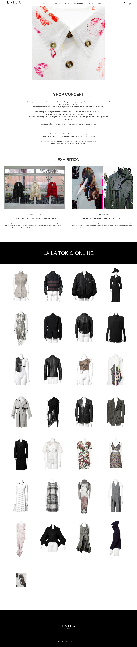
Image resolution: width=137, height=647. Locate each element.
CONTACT (90, 3)
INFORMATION (78, 3)
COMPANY (101, 3)
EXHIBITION (57, 3)
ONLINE (67, 3)
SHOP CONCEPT (44, 3)
